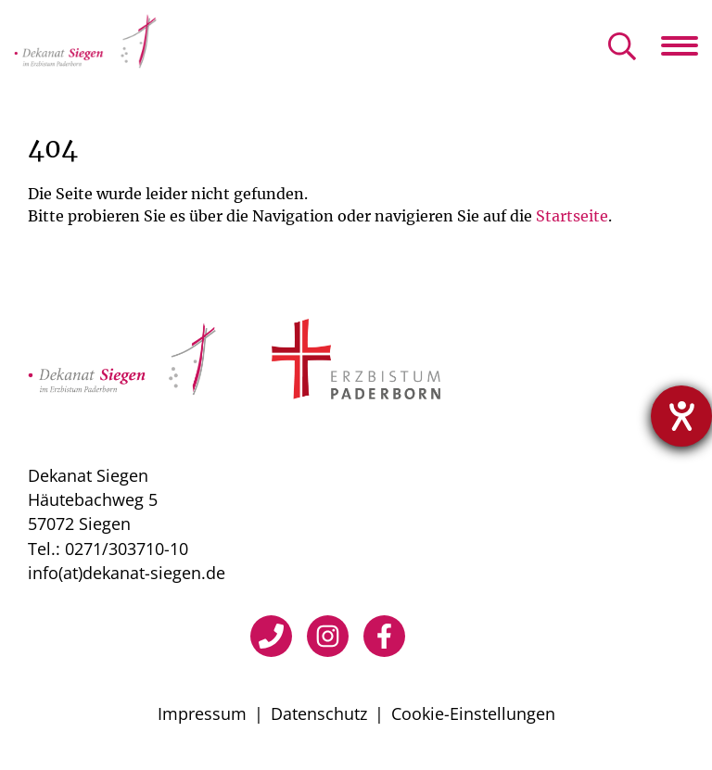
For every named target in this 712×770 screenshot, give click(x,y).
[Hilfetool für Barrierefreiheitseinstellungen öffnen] (681, 416)
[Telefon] (271, 636)
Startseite (572, 216)
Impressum (202, 713)
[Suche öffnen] (622, 48)
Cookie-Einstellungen (473, 713)
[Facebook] (384, 636)
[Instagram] (328, 636)
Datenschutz (319, 713)
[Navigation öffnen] (686, 45)
